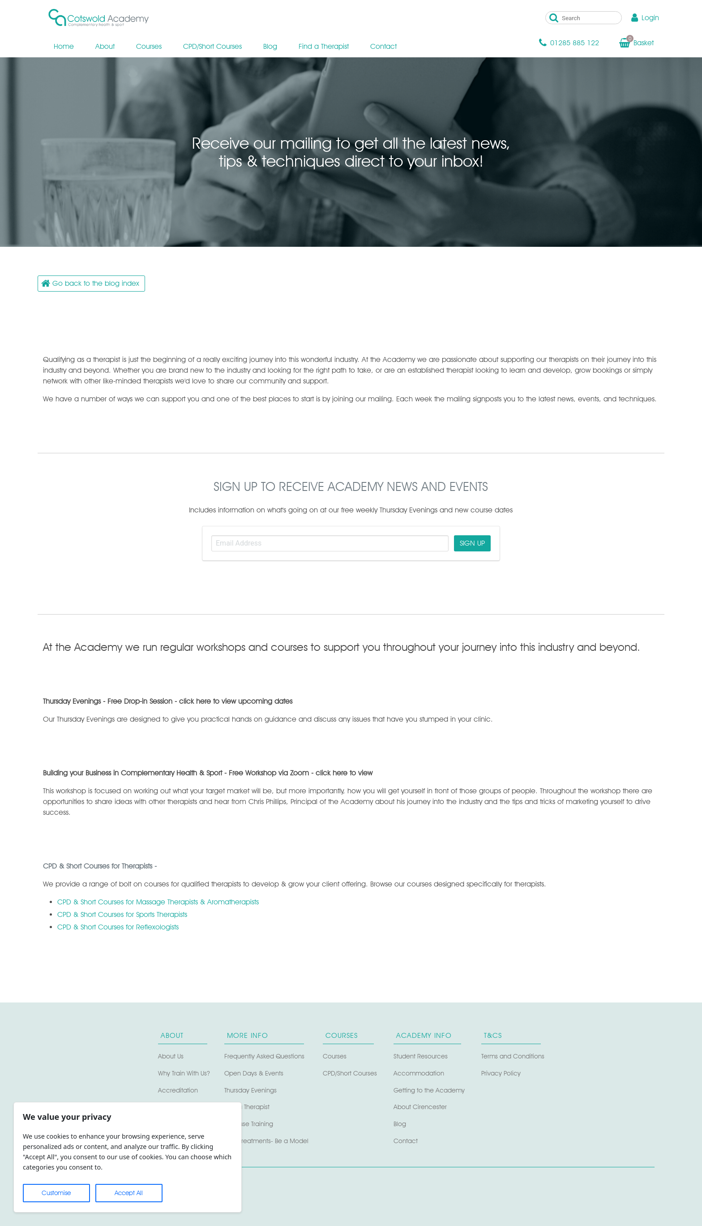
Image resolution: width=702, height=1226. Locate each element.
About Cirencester (420, 1106)
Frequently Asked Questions (264, 1056)
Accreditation (178, 1090)
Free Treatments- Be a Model (266, 1140)
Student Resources (421, 1056)
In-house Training (248, 1123)
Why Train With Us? (184, 1073)
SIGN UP (472, 543)
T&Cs (493, 1035)
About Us (171, 1056)
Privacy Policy (501, 1073)
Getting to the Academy (429, 1090)
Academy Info (424, 1035)
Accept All (129, 1192)
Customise (56, 1192)
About (105, 46)
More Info (247, 1035)
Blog (270, 46)
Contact (383, 46)
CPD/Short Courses (212, 46)
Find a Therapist (324, 46)
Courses (149, 46)
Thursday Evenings (250, 1090)
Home (64, 46)
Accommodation (419, 1073)
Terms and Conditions (512, 1056)
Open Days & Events (253, 1073)
